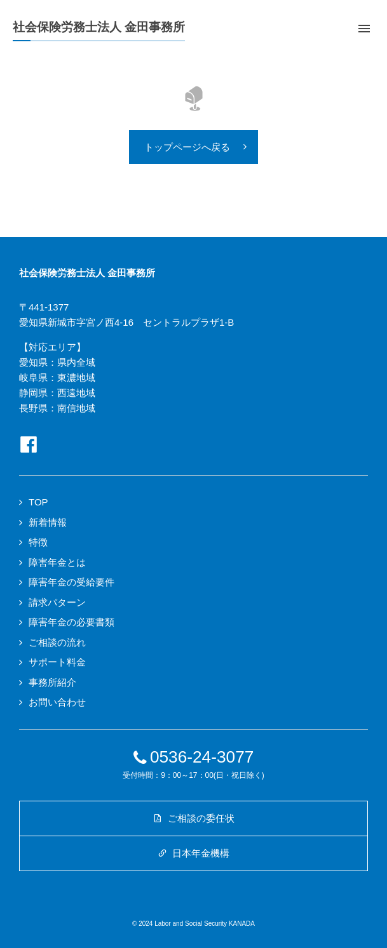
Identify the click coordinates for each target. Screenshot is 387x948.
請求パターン (57, 602)
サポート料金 (57, 662)
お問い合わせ (57, 702)
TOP (38, 502)
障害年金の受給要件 (71, 582)
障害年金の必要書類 (71, 622)
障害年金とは (57, 562)
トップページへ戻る (187, 147)
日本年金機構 (193, 853)
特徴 (38, 542)
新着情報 (48, 522)
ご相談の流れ (57, 642)
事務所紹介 (52, 682)
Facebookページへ (28, 444)
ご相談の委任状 (193, 818)
